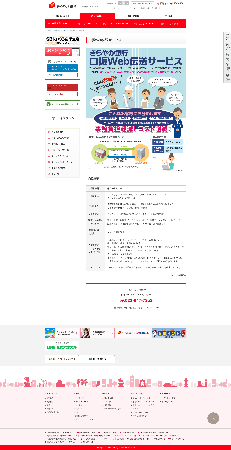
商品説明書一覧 (53, 412)
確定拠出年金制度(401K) (113, 409)
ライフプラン (63, 118)
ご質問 (227, 77)
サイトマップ (130, 8)
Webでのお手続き (140, 416)
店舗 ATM (227, 36)
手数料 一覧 (227, 67)
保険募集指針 (69, 432)
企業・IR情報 (133, 16)
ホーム (116, 8)
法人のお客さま (98, 16)
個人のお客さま (62, 16)
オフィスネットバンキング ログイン (62, 68)
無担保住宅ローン (82, 416)
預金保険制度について (108, 432)
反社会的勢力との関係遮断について (59, 436)
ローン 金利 (227, 46)
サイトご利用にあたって (90, 439)
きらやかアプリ (167, 402)
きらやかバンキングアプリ (143, 402)
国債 (48, 405)
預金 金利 (227, 57)
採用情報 (168, 16)
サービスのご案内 (56, 75)
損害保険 (107, 405)
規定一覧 (50, 409)
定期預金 (50, 398)
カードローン (80, 405)
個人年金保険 (109, 398)
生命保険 (107, 402)
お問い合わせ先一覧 (149, 8)
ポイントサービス (168, 398)
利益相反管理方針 (128, 432)
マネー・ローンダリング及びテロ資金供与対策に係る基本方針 (126, 439)
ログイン (58, 87)
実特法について (159, 439)
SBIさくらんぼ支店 (140, 412)
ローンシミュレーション (85, 419)
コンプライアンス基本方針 (126, 436)
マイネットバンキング (141, 398)
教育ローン (79, 409)
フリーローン (80, 412)
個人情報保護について (87, 432)
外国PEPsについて (177, 439)
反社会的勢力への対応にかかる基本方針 (154, 432)
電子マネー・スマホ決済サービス (143, 407)
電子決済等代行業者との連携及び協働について (94, 436)
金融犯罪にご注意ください (56, 442)
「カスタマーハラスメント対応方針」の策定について (160, 436)
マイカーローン (81, 402)
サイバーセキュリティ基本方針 (82, 442)
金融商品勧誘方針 (53, 432)
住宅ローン (79, 398)
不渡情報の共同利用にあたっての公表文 (61, 439)
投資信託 (50, 402)
